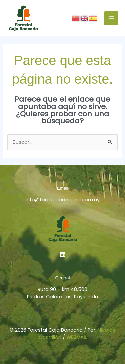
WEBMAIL (76, 337)
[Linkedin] (63, 254)
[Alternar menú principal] (111, 18)
